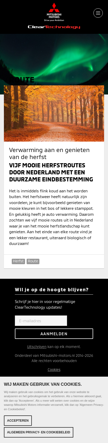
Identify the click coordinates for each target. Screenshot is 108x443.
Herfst (18, 261)
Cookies (54, 369)
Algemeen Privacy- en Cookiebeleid (38, 432)
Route (33, 261)
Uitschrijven (36, 346)
